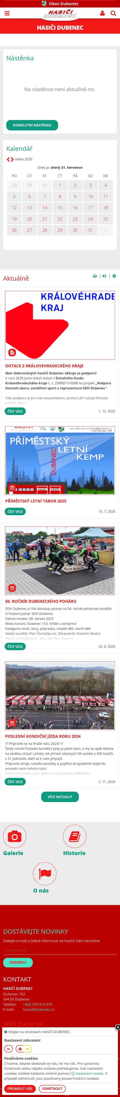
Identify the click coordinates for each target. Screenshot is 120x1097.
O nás (41, 890)
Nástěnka (20, 58)
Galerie (13, 853)
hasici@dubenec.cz (38, 1009)
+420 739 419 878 (37, 1004)
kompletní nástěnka (32, 125)
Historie (74, 853)
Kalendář (19, 148)
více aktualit (60, 797)
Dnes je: (43, 167)
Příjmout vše (20, 1089)
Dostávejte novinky (35, 931)
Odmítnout (52, 1089)
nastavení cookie (87, 1073)
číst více (15, 411)
